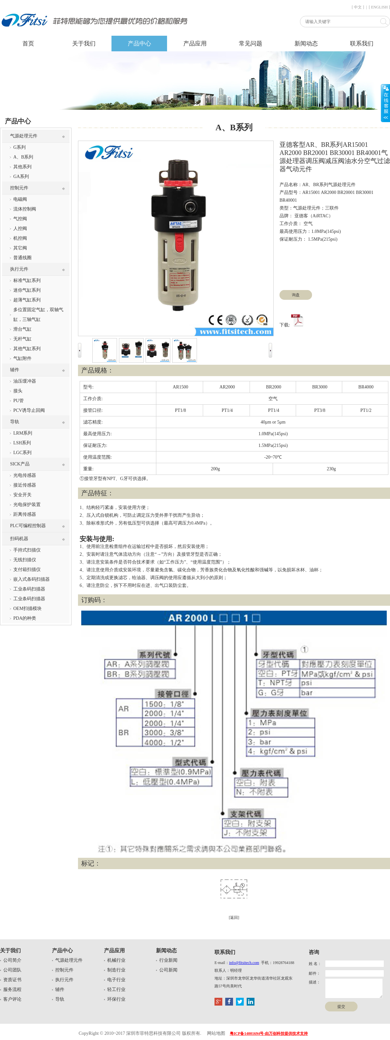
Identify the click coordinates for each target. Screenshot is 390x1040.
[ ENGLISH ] (379, 7)
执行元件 (19, 269)
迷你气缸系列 (27, 290)
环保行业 (116, 999)
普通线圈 (22, 257)
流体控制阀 (24, 209)
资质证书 (12, 979)
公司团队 (12, 970)
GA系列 (21, 176)
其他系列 (22, 166)
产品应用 (195, 43)
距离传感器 (24, 514)
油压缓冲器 (24, 381)
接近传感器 (24, 485)
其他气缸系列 (27, 348)
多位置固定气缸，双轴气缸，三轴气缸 (38, 314)
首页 (28, 43)
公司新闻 (168, 970)
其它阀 (20, 248)
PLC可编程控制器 (28, 525)
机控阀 (20, 238)
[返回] (234, 917)
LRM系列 (22, 433)
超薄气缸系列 (27, 300)
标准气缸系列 (27, 280)
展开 (385, 103)
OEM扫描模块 (27, 608)
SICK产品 (20, 464)
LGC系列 (22, 452)
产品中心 (139, 43)
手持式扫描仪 (27, 550)
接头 (17, 390)
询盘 (296, 295)
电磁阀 (20, 199)
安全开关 (22, 494)
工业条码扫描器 (29, 589)
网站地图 (216, 1033)
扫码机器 (19, 538)
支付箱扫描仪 (27, 569)
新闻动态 (306, 43)
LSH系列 (22, 442)
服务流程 (12, 989)
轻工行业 (116, 989)
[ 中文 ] (358, 7)
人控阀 (20, 228)
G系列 (19, 147)
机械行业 (116, 960)
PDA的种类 (24, 618)
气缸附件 (22, 358)
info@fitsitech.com (244, 962)
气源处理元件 (23, 135)
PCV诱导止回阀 (29, 410)
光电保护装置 (27, 504)
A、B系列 (23, 157)
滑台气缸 (22, 329)
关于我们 (84, 43)
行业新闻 (168, 960)
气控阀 (20, 218)
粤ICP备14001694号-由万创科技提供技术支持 (269, 1033)
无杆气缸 (22, 338)
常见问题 (250, 43)
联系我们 (361, 43)
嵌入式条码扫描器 (31, 579)
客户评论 (12, 999)
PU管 (18, 400)
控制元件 (19, 187)
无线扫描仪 (24, 559)
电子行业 (116, 979)
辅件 (14, 369)
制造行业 (116, 970)
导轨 (14, 421)
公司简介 (12, 960)
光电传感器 (24, 475)
